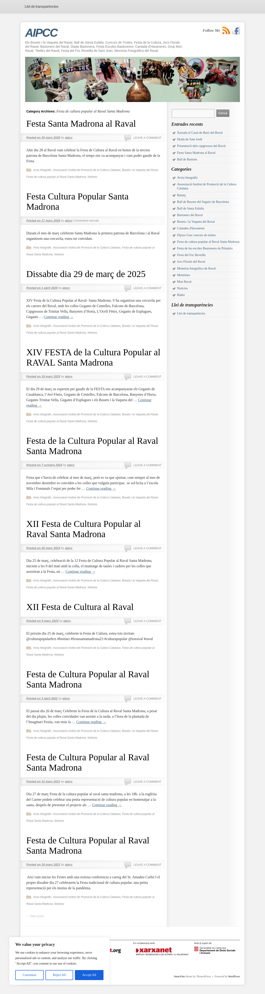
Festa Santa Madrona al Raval (81, 123)
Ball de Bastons (187, 159)
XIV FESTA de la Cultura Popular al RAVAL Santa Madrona (93, 357)
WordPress (234, 976)
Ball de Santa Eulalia (190, 208)
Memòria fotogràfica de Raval (196, 268)
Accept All (89, 975)
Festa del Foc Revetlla (191, 255)
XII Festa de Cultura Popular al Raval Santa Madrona (83, 529)
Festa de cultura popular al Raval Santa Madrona (56, 176)
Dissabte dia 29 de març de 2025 (86, 274)
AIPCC (41, 32)
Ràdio (181, 295)
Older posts (35, 916)
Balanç (181, 195)
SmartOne (179, 976)
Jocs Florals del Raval (191, 261)
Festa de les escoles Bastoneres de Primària (205, 248)
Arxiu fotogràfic (42, 170)
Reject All (59, 975)
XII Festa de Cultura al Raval (80, 607)
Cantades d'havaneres (190, 228)
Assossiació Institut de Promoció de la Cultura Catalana (86, 170)
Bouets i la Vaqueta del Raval (140, 170)
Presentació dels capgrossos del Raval (201, 146)
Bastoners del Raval (190, 215)
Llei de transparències (191, 313)
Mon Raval (184, 281)
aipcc (68, 137)
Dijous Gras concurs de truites (196, 235)
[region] (59, 961)
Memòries (183, 275)
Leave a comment (147, 137)
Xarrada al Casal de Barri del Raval (200, 132)
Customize (29, 975)
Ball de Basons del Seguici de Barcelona (203, 202)
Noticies (92, 176)
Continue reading (59, 317)
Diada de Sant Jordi (189, 139)
